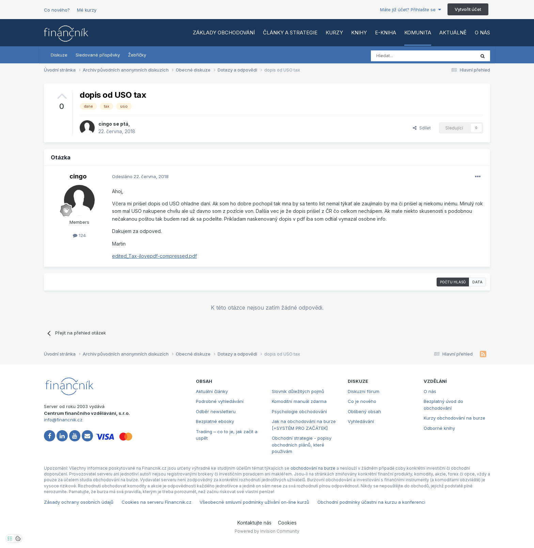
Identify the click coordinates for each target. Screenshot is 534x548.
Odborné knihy (439, 428)
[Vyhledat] (404, 55)
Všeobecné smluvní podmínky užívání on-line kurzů (254, 502)
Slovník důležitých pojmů (298, 391)
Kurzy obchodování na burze (454, 418)
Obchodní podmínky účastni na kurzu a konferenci (371, 502)
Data (477, 282)
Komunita (417, 32)
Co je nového (362, 401)
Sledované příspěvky (98, 55)
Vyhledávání (361, 421)
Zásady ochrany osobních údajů (78, 502)
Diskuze (59, 55)
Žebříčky (137, 55)
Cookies (287, 523)
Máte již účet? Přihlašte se (410, 9)
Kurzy (334, 32)
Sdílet (422, 127)
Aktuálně (453, 32)
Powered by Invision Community (267, 531)
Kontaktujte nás (254, 523)
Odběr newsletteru (216, 411)
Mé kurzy (86, 10)
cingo (105, 124)
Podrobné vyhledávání (220, 401)
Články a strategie (290, 32)
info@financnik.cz (63, 419)
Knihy (359, 32)
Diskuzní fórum (363, 391)
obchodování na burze (312, 468)
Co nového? (57, 10)
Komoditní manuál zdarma (299, 401)
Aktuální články (212, 391)
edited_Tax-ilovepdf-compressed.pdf (154, 256)
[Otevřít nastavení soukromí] (10, 538)
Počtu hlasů (453, 282)
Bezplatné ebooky (215, 421)
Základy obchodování (224, 32)
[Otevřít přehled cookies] (18, 538)
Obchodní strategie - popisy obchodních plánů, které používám (301, 444)
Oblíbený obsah (364, 411)
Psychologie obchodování (299, 411)
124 (79, 235)
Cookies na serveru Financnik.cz (156, 502)
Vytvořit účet (468, 9)
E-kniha (385, 32)
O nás (482, 32)
